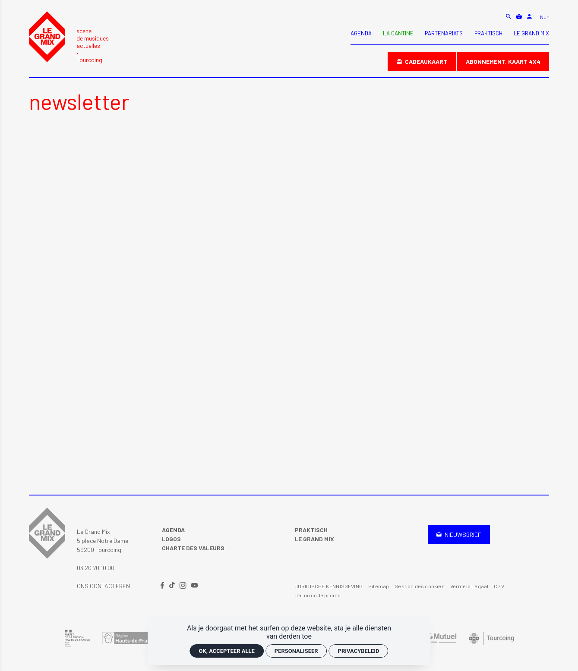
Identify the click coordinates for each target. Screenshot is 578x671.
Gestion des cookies (420, 586)
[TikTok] (173, 585)
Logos (171, 538)
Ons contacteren (103, 585)
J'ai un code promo (318, 595)
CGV (499, 586)
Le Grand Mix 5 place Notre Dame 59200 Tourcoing (102, 540)
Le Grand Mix (314, 538)
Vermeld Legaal (469, 586)
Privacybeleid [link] (358, 651)
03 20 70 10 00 (95, 567)
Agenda (173, 529)
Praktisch (311, 529)
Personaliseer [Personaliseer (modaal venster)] (296, 651)
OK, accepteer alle (226, 651)
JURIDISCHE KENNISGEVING (329, 586)
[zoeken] (509, 16)
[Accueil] (69, 37)
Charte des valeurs (193, 548)
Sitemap (378, 586)
